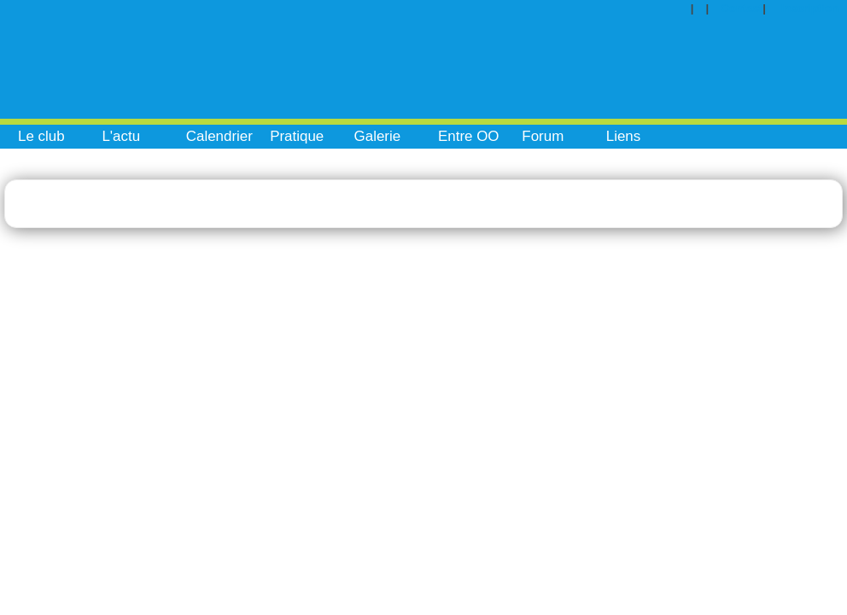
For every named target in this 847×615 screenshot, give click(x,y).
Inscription (809, 8)
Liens (623, 136)
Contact (741, 8)
